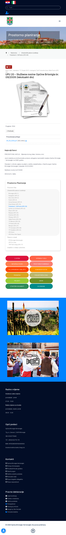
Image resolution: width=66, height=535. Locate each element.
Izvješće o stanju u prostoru (16, 247)
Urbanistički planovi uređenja (16, 190)
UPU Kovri (11, 232)
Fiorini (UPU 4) (13, 200)
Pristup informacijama (13, 466)
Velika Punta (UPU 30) (15, 219)
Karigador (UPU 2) (14, 195)
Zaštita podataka (11, 501)
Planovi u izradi (12, 237)
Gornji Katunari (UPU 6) (15, 202)
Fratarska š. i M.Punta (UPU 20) (18, 206)
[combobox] (33, 7)
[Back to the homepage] (10, 21)
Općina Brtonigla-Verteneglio (15, 463)
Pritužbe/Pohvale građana (14, 468)
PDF (9, 67)
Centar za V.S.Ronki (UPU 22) (17, 208)
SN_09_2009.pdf (11, 141)
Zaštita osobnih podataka (14, 474)
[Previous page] (10, 131)
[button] (59, 21)
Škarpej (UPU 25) (13, 213)
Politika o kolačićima (12, 498)
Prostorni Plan (11, 187)
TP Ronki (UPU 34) (14, 223)
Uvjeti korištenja (11, 496)
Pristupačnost (10, 504)
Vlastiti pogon (10, 471)
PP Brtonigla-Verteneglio (16, 240)
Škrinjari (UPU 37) (14, 225)
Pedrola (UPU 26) (14, 215)
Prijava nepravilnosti (12, 482)
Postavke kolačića (12, 512)
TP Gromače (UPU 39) (15, 228)
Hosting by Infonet (12, 506)
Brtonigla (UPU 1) (13, 193)
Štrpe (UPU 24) (13, 210)
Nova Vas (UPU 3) (14, 197)
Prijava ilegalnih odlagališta (14, 479)
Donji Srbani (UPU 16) (15, 204)
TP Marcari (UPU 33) (14, 221)
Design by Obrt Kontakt (13, 509)
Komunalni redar (11, 476)
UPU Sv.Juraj (12, 242)
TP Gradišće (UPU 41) (15, 230)
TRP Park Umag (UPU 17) (16, 244)
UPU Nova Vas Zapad (15, 234)
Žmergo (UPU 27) (14, 217)
